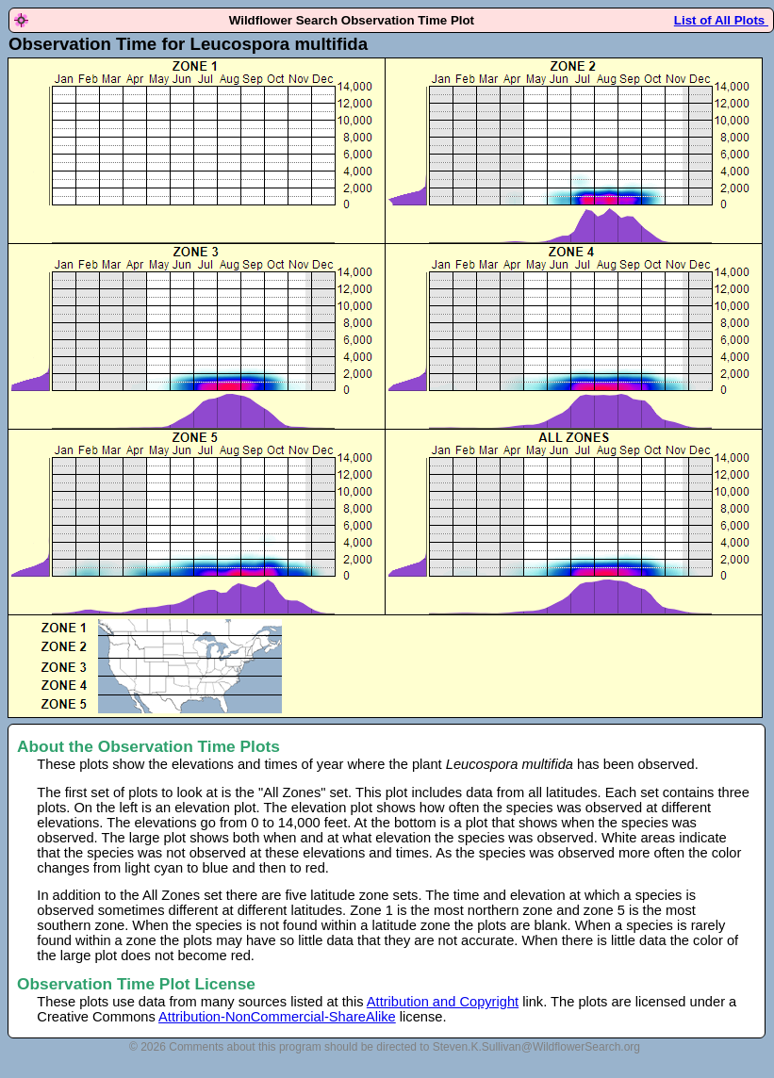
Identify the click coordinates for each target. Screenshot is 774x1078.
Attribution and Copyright (443, 1001)
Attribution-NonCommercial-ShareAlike (277, 1016)
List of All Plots (721, 20)
